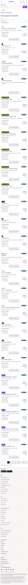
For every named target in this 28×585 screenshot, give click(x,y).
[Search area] (11, 7)
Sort (2, 18)
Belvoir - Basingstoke (6, 272)
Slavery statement (4, 551)
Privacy (2, 549)
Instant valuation (4, 500)
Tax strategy (3, 553)
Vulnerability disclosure (6, 567)
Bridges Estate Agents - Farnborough (10, 428)
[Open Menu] (1, 1)
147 (25, 332)
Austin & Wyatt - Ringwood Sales (9, 133)
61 (25, 159)
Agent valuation (4, 498)
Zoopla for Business (5, 508)
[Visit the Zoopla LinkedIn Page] (6, 569)
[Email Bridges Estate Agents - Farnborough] (14, 440)
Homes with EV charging (5, 522)
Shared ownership (4, 491)
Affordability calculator (5, 485)
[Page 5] (19, 462)
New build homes (4, 477)
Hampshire (10, 465)
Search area (3, 4)
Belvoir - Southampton (7, 290)
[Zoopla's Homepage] (11, 1)
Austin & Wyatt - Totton (7, 186)
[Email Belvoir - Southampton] (14, 301)
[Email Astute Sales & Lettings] (14, 92)
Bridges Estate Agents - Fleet (8, 446)
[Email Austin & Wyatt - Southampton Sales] (14, 179)
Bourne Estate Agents (6, 324)
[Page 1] (8, 462)
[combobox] (11, 6)
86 (25, 419)
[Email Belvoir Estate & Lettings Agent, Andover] (14, 318)
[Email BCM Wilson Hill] (14, 231)
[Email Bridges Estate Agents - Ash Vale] (14, 405)
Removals (2, 520)
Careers (2, 541)
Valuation (21, 1)
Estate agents (3, 510)
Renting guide (3, 536)
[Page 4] (17, 462)
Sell (1, 496)
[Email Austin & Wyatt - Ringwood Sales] (14, 145)
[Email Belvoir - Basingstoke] (14, 283)
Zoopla (2, 465)
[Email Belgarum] (14, 266)
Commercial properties (5, 479)
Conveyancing (3, 518)
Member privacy (4, 561)
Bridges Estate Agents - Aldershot (9, 376)
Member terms (4, 559)
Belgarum (4, 255)
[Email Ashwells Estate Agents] (14, 74)
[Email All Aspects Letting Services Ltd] (14, 39)
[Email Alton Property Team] (14, 57)
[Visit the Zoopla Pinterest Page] (13, 569)
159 (25, 384)
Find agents (6, 465)
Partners (2, 516)
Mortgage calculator (5, 524)
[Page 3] (14, 462)
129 (25, 454)
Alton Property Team (6, 45)
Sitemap (2, 557)
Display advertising (5, 563)
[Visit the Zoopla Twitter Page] (3, 569)
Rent (2, 528)
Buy (1, 475)
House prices (3, 502)
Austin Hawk (4, 203)
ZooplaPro (3, 514)
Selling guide (3, 504)
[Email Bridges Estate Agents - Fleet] (14, 457)
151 (25, 263)
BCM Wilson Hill (5, 220)
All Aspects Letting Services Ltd (9, 28)
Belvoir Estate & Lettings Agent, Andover (11, 307)
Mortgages (3, 487)
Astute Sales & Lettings (7, 80)
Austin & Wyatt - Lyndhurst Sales (9, 116)
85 (25, 350)
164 (25, 402)
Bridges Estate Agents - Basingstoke (10, 411)
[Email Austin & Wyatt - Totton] (14, 197)
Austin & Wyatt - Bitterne (7, 99)
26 (25, 228)
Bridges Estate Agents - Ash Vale (9, 394)
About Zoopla (4, 539)
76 (25, 107)
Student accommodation (5, 532)
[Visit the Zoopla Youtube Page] (10, 569)
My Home (24, 1)
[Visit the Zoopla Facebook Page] (1, 569)
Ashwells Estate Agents (7, 63)
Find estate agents (4, 489)
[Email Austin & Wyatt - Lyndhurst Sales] (14, 127)
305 (25, 211)
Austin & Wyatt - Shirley (7, 151)
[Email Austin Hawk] (14, 214)
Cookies (2, 545)
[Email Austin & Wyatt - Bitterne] (14, 110)
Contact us (3, 543)
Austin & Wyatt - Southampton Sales (10, 168)
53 (25, 141)
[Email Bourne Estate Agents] (14, 335)
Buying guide (3, 493)
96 (25, 367)
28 (25, 315)
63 (25, 176)
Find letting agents (4, 534)
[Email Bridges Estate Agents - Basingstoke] (14, 422)
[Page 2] (11, 462)
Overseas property (4, 481)
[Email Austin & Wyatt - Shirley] (14, 162)
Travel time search (4, 483)
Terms (2, 547)
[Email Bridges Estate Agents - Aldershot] (14, 388)
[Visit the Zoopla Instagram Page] (8, 569)
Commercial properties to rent (6, 530)
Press (2, 565)
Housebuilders (3, 512)
